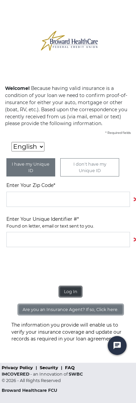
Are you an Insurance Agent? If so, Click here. (70, 309)
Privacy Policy (18, 367)
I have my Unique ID (30, 167)
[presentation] (57, 266)
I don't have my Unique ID (89, 167)
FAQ (70, 367)
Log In (70, 291)
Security (50, 367)
